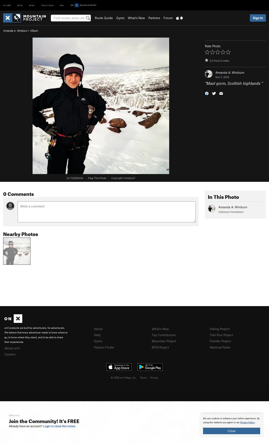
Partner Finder (104, 347)
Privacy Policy (247, 422)
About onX (12, 348)
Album (34, 30)
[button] (207, 93)
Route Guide (104, 18)
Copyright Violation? (123, 178)
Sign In (258, 18)
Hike (32, 5)
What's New (136, 18)
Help (97, 335)
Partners (154, 18)
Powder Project (220, 341)
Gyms (120, 18)
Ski (62, 5)
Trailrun (47, 5)
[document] (231, 425)
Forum (168, 18)
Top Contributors (164, 335)
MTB (20, 5)
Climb (7, 5)
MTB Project (160, 347)
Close (232, 431)
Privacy (154, 377)
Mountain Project (164, 341)
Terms (143, 377)
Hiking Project (220, 329)
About (98, 329)
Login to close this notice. (59, 426)
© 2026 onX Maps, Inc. (123, 377)
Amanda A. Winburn (15, 30)
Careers (9, 354)
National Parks (220, 347)
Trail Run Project (221, 335)
